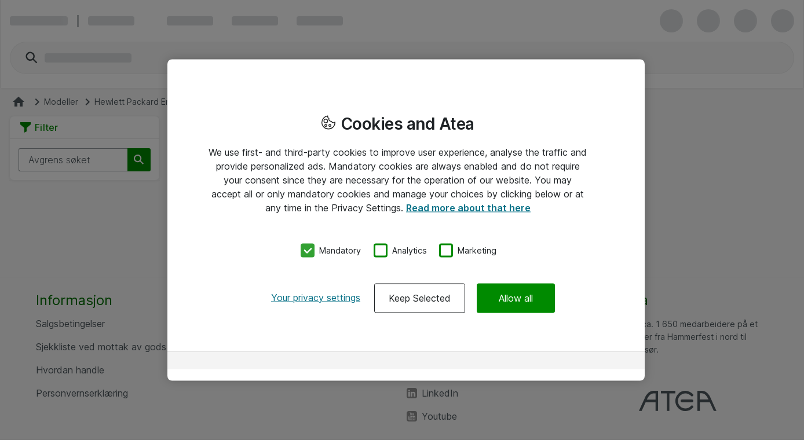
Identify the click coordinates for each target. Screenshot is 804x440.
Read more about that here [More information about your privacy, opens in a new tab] (468, 208)
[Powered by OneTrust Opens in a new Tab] (595, 361)
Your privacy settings (315, 297)
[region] (406, 220)
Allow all (516, 297)
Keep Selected (420, 297)
